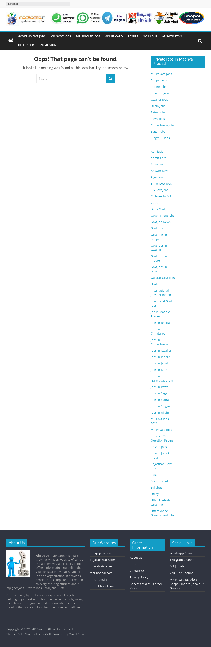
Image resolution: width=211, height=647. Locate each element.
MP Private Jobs (88, 36)
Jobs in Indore (160, 357)
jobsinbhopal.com (102, 586)
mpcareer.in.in (100, 580)
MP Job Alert (178, 566)
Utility (155, 494)
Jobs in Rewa (159, 387)
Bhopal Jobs (159, 80)
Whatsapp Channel (183, 553)
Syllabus (150, 36)
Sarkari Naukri (161, 481)
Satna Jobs (158, 112)
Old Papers (26, 45)
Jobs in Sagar (160, 393)
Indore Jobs (158, 87)
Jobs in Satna (160, 400)
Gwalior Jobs (159, 99)
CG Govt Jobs (159, 190)
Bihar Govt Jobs (161, 183)
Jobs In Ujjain (160, 412)
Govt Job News (161, 222)
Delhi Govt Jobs (161, 209)
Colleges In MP (161, 196)
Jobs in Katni (159, 370)
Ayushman (158, 177)
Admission (48, 45)
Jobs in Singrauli (162, 406)
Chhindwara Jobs (162, 125)
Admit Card (114, 36)
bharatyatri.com (101, 566)
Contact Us (137, 571)
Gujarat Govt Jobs (163, 278)
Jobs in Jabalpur (162, 363)
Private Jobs (159, 447)
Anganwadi (158, 164)
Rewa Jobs (158, 119)
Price (133, 564)
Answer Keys (172, 36)
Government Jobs (32, 36)
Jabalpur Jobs (160, 93)
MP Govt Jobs (60, 36)
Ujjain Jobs (158, 106)
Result (133, 36)
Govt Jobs (157, 228)
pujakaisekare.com (103, 560)
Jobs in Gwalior (161, 351)
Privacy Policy (139, 577)
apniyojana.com (101, 553)
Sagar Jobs (158, 131)
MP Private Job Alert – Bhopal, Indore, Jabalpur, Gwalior (187, 584)
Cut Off (156, 203)
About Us (136, 557)
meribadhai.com (101, 573)
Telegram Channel (182, 560)
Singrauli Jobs (160, 138)
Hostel (155, 284)
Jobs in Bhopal (161, 323)
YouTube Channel (182, 573)
